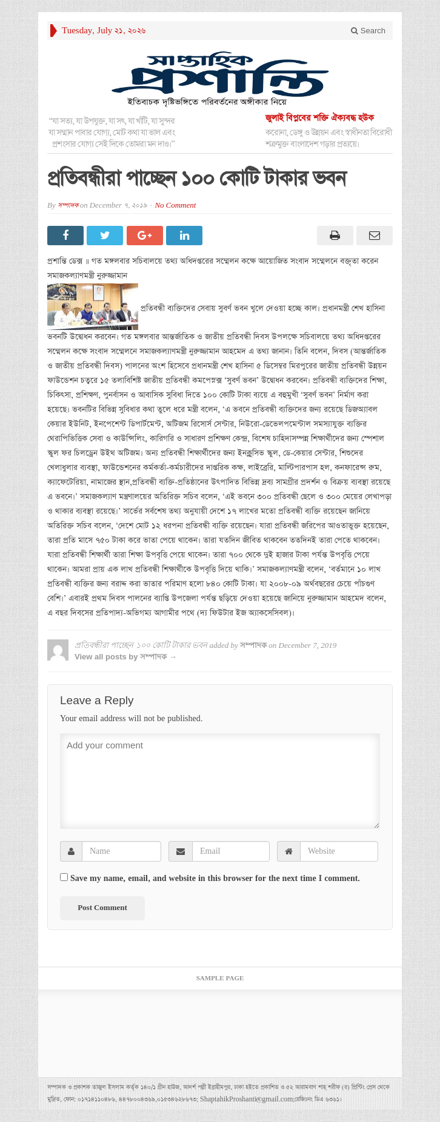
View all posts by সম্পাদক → (126, 656)
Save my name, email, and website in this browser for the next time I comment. (215, 878)
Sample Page (220, 978)
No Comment (175, 205)
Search (368, 30)
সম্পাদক (68, 205)
